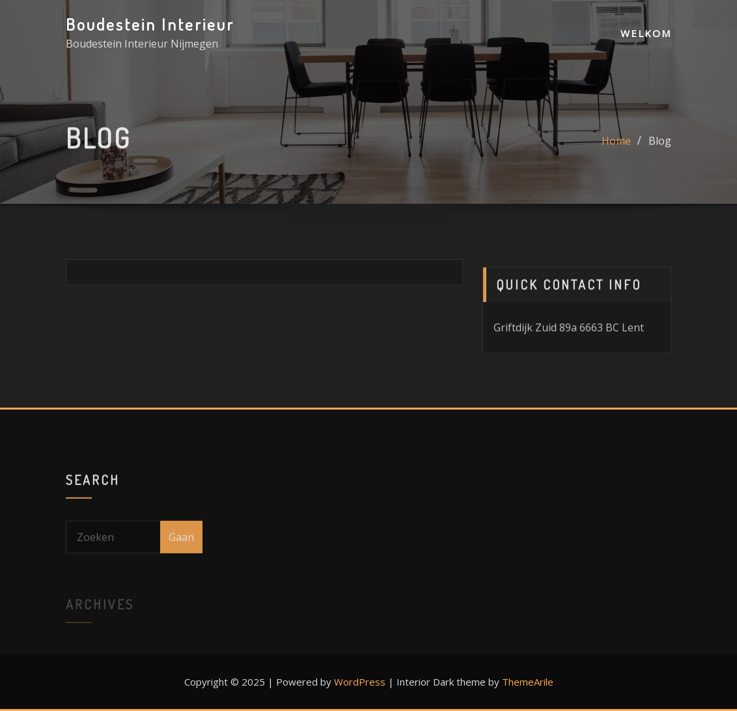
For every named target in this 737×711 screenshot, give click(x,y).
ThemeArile (527, 681)
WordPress (359, 681)
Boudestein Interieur (150, 24)
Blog (659, 147)
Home (616, 147)
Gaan (181, 551)
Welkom (645, 33)
